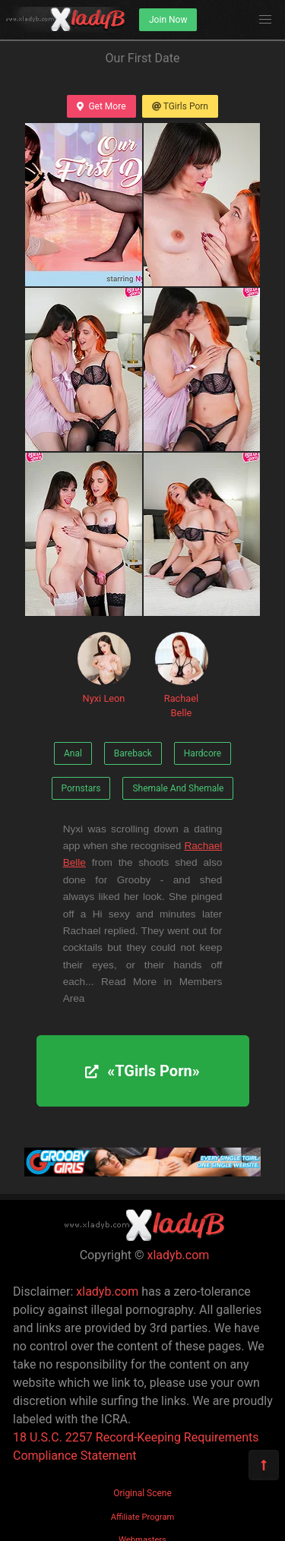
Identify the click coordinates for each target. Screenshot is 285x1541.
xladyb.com (178, 1255)
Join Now (168, 19)
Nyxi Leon (104, 668)
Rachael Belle (181, 675)
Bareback (133, 753)
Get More (101, 106)
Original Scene (142, 1493)
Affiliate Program (143, 1517)
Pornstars (81, 788)
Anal (73, 753)
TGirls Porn (180, 106)
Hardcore (202, 753)
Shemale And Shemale (177, 788)
